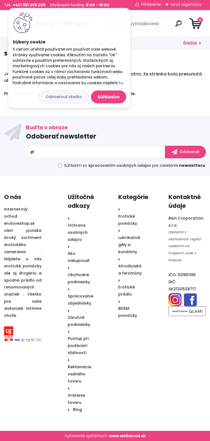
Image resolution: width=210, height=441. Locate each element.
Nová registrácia (186, 4)
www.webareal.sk (127, 436)
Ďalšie (190, 43)
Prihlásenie (151, 4)
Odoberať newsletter (61, 136)
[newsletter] (185, 152)
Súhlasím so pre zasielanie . (135, 165)
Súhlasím (108, 97)
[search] (170, 25)
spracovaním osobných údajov (119, 165)
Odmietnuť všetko (64, 97)
